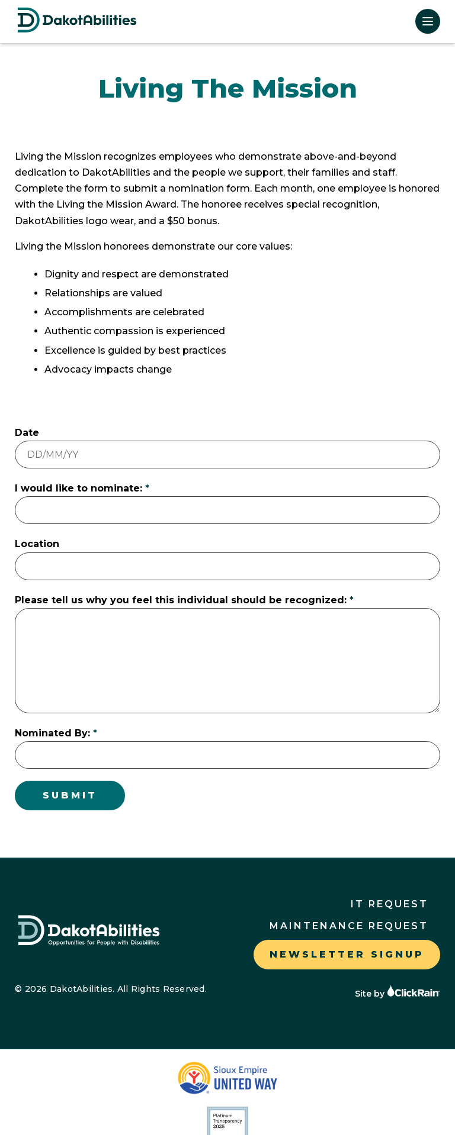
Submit (70, 795)
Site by (397, 993)
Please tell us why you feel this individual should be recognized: (181, 600)
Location (37, 543)
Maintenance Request (349, 926)
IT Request (389, 904)
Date (27, 432)
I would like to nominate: (78, 488)
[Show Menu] (427, 21)
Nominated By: (52, 733)
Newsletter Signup (347, 954)
